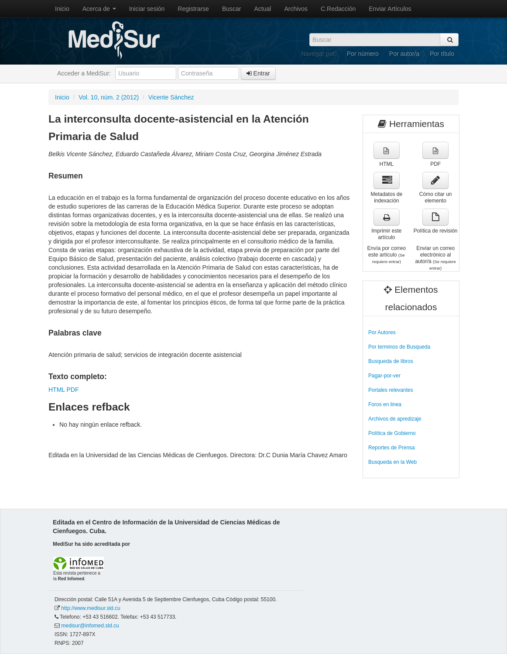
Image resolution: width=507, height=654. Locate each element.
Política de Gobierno (392, 433)
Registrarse (193, 8)
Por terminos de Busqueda (399, 347)
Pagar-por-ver (384, 376)
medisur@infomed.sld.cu (90, 626)
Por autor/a (404, 53)
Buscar (231, 8)
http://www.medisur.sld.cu (90, 608)
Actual (262, 8)
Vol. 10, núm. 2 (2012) (109, 97)
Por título (442, 53)
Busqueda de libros (390, 361)
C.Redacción (338, 8)
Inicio (62, 8)
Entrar (258, 73)
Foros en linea (384, 404)
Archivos (296, 8)
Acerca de (99, 8)
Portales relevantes (390, 390)
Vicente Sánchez (171, 97)
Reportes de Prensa (391, 448)
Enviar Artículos (390, 8)
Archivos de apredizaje (394, 419)
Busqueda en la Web (392, 462)
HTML (56, 389)
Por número (363, 53)
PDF (72, 389)
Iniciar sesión (147, 8)
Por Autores (382, 332)
